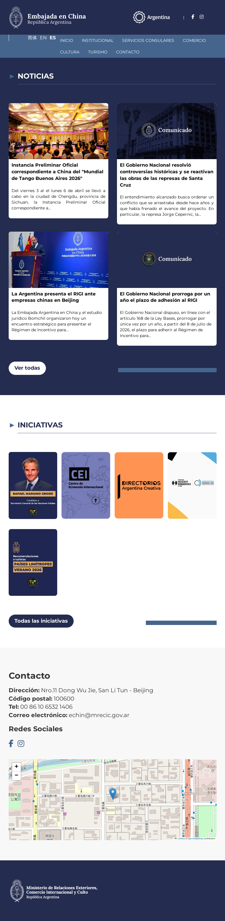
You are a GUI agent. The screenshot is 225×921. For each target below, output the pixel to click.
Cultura (181, 40)
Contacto (57, 52)
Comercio (151, 40)
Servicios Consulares (105, 40)
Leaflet (179, 838)
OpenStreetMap (195, 838)
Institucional (55, 40)
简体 (188, 24)
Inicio (23, 40)
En (201, 24)
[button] (112, 794)
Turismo (27, 52)
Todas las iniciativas (41, 621)
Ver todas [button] (27, 368)
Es (214, 24)
